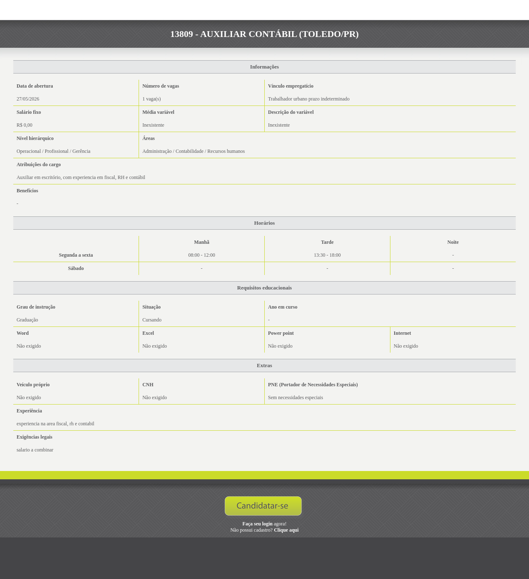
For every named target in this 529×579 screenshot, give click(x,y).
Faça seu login (257, 524)
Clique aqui (286, 530)
